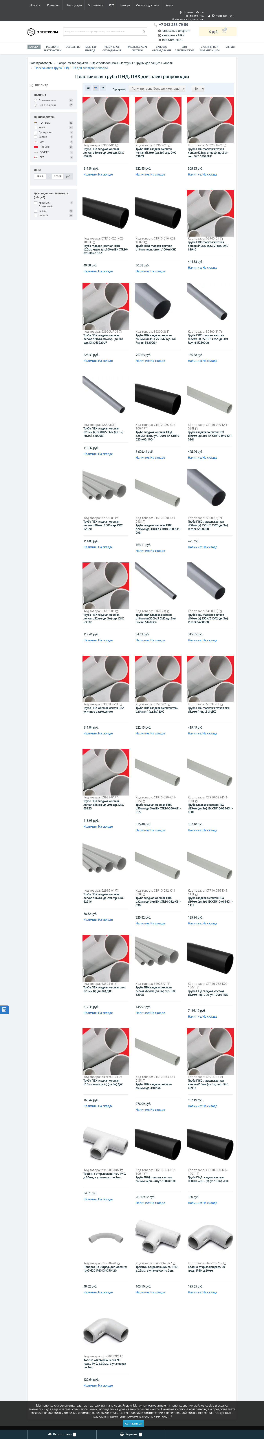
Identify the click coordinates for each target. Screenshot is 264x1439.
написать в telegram (175, 31)
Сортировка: (119, 89)
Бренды (230, 46)
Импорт (91, 5)
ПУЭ (77, 5)
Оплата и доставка (114, 5)
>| (174, 1339)
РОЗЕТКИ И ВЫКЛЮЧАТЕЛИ (52, 48)
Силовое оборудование (161, 48)
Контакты (171, 5)
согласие (37, 1413)
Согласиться (133, 1423)
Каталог (34, 46)
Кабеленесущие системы (137, 48)
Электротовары (41, 63)
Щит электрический (184, 48)
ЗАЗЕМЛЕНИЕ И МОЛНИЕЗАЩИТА (210, 48)
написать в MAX (173, 35)
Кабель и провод (90, 48)
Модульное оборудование (111, 48)
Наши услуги (38, 5)
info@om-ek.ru (172, 40)
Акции (137, 5)
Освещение (73, 46)
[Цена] (40, 176)
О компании (60, 5)
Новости (153, 5)
